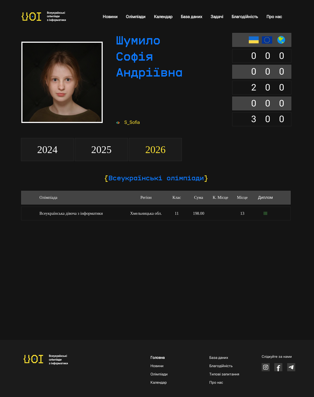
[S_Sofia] (133, 122)
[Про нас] (225, 382)
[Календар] (166, 382)
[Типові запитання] (225, 374)
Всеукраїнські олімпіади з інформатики (56, 16)
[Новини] (166, 366)
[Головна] (166, 357)
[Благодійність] (225, 366)
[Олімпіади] (166, 374)
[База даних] (225, 357)
